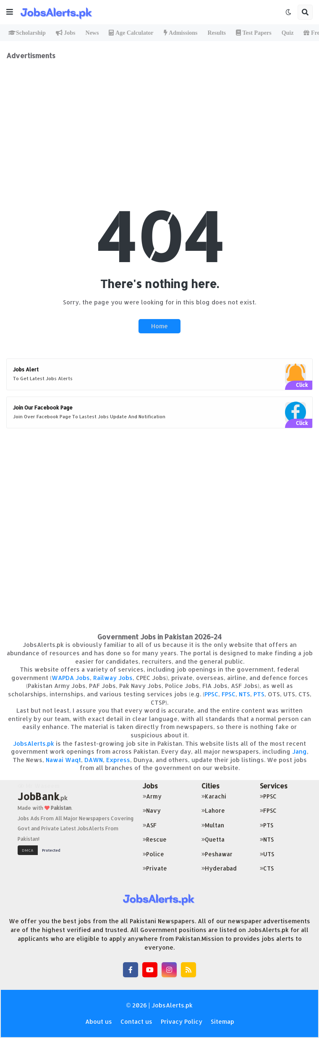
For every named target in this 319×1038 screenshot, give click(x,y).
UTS (267, 854)
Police (153, 854)
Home (159, 326)
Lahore (213, 810)
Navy (152, 810)
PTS (259, 694)
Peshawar (217, 854)
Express (118, 759)
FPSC (228, 694)
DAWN (93, 759)
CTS (267, 868)
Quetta (213, 839)
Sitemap (222, 1021)
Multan (212, 825)
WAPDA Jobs (71, 677)
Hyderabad (219, 868)
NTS (244, 694)
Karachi (213, 796)
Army (152, 796)
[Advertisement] (159, 118)
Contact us (136, 1021)
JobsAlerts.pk (33, 743)
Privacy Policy (181, 1021)
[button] (9, 12)
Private (155, 868)
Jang (299, 751)
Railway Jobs (113, 677)
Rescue (155, 839)
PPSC (211, 694)
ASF (150, 825)
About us (98, 1021)
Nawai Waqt (63, 759)
